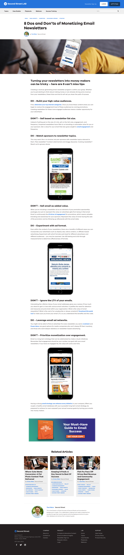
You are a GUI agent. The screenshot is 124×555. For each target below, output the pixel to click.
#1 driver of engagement (56, 214)
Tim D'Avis (34, 34)
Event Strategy (82, 488)
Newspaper (29, 488)
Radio (93, 486)
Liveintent (86, 324)
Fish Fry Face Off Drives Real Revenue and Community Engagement (86, 475)
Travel (87, 491)
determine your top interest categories (48, 105)
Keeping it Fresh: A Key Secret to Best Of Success (61, 474)
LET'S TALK (114, 4)
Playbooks (28, 11)
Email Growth (33, 18)
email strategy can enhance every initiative (57, 403)
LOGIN (104, 4)
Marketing (42, 18)
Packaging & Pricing (52, 18)
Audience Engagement (32, 486)
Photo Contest (39, 490)
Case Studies (17, 11)
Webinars (39, 11)
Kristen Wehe (30, 481)
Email (26, 18)
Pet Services (29, 490)
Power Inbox (35, 326)
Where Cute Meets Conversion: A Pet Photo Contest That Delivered (34, 475)
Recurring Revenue (56, 482)
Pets (36, 491)
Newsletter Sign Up (90, 4)
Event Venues (81, 484)
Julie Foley (82, 481)
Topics (6, 11)
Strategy (62, 18)
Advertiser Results (30, 484)
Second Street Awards (32, 493)
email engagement (83, 127)
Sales (66, 489)
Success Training (51, 11)
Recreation (92, 488)
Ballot (66, 484)
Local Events (82, 490)
